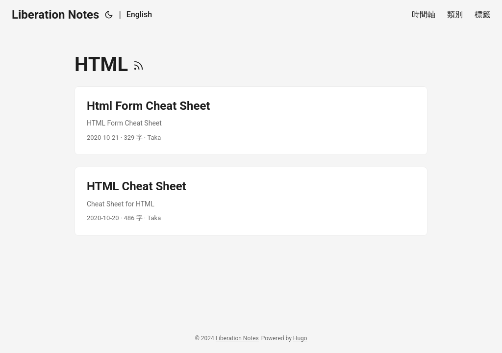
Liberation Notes (55, 15)
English (139, 14)
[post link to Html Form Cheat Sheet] (251, 120)
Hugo (300, 338)
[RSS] (138, 64)
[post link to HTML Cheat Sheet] (251, 201)
